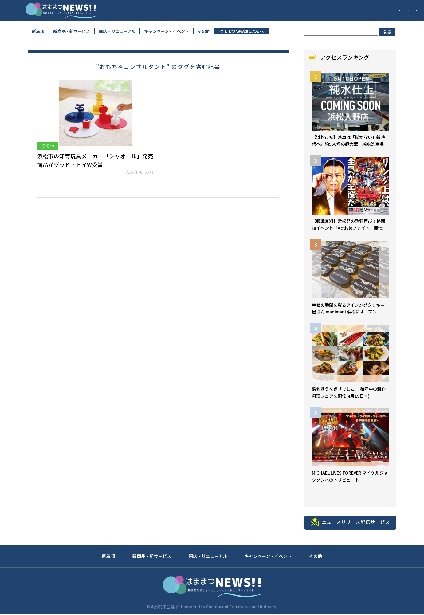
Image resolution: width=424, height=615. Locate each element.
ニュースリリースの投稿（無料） (373, 10)
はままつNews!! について (242, 31)
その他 (204, 31)
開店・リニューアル (117, 31)
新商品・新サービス (71, 31)
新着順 (38, 31)
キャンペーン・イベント (166, 31)
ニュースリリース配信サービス (350, 522)
